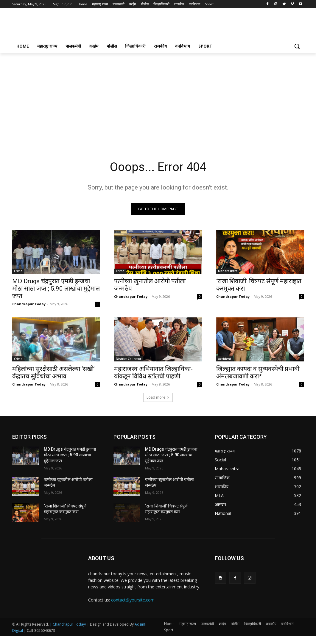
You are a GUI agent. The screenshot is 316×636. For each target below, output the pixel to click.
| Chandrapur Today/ (68, 624)
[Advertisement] (152, 26)
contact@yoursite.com (133, 600)
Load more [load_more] (158, 397)
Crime (18, 271)
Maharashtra (227, 271)
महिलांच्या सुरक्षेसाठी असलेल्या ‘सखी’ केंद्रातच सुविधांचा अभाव (53, 372)
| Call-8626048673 (39, 630)
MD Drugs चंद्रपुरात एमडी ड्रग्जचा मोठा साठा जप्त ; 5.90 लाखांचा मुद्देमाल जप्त (56, 289)
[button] (297, 46)
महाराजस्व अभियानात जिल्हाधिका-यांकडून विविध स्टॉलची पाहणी (153, 372)
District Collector (128, 359)
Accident (224, 359)
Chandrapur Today (29, 304)
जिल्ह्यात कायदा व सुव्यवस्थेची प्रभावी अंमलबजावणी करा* (257, 372)
